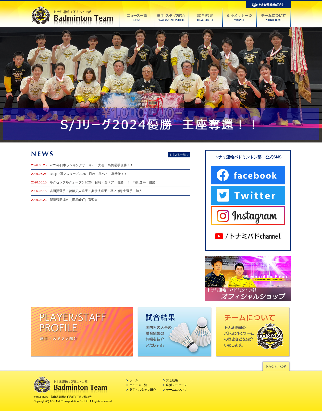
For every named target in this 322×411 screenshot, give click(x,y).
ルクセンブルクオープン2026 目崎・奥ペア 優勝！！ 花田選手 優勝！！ (106, 182)
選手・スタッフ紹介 (142, 389)
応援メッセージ (176, 385)
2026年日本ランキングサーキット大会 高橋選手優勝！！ (91, 165)
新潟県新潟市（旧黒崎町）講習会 (74, 200)
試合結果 (172, 380)
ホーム (133, 380)
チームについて (176, 389)
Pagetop (276, 365)
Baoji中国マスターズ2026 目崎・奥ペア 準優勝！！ (88, 174)
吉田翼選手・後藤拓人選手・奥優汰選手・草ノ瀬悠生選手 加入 (96, 191)
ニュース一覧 (138, 385)
